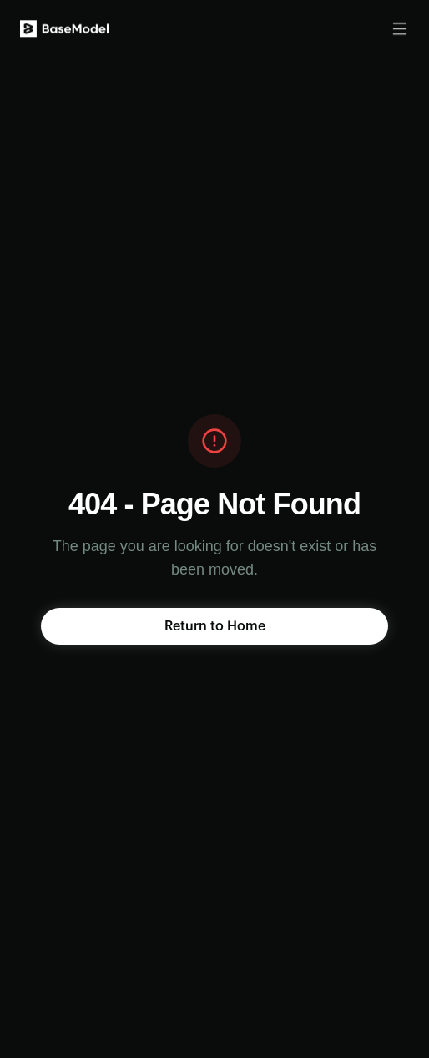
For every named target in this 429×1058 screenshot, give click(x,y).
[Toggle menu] (400, 27)
